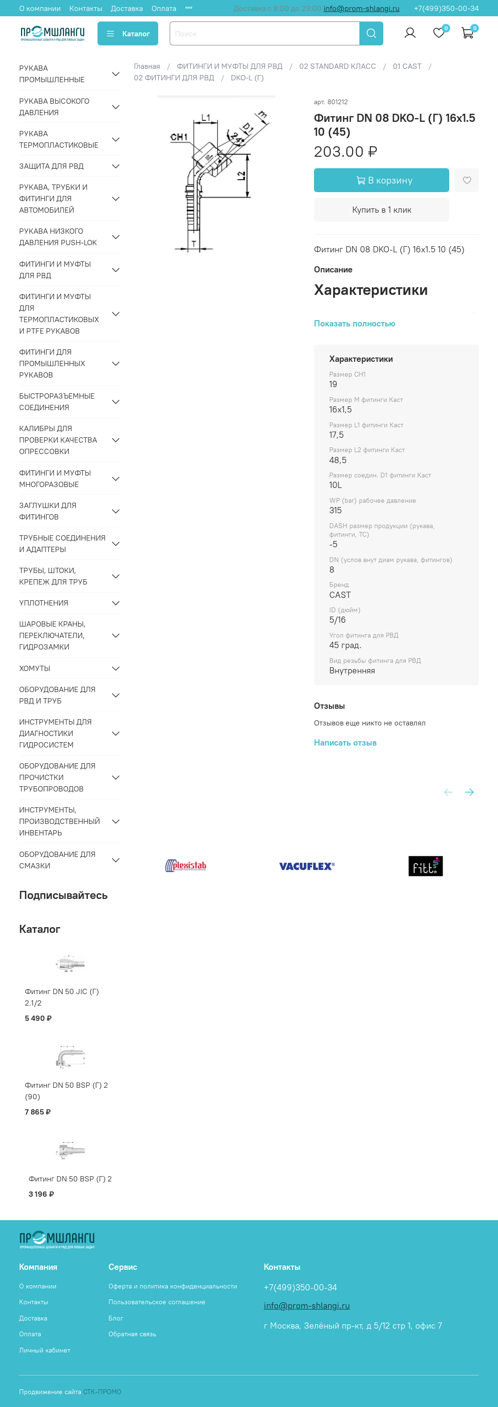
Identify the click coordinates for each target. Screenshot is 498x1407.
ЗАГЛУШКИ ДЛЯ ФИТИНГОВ (47, 510)
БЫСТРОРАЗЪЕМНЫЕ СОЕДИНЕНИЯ (57, 401)
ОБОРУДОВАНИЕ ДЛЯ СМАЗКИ (57, 859)
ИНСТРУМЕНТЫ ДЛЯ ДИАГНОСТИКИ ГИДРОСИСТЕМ (55, 733)
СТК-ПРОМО (102, 1391)
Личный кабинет (44, 1350)
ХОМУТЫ (34, 668)
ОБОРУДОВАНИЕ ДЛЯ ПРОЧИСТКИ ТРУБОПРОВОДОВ (57, 777)
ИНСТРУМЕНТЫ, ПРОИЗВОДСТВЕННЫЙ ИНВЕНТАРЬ (59, 821)
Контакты (85, 8)
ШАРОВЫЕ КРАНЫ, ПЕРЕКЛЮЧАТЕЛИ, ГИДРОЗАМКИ (52, 635)
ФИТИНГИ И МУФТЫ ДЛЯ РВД (55, 269)
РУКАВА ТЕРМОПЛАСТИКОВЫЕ (58, 139)
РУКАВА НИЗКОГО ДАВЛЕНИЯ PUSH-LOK (58, 236)
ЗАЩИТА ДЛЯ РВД (51, 166)
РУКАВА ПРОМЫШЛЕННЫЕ (52, 73)
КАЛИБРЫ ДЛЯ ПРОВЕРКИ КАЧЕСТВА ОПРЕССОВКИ (58, 439)
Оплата (164, 8)
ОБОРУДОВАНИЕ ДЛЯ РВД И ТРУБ (57, 694)
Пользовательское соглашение (157, 1302)
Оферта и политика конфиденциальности (172, 1286)
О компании (40, 8)
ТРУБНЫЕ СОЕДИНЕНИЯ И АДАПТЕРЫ (62, 543)
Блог (115, 1318)
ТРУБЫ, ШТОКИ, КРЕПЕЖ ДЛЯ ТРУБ (53, 575)
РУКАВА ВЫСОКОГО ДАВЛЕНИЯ (54, 106)
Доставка (127, 8)
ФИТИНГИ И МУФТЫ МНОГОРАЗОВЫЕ (55, 478)
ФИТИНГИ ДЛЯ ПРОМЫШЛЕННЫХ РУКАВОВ (52, 363)
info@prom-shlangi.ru (362, 8)
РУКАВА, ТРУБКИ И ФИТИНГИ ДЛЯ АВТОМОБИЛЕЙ (53, 198)
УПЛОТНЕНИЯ (43, 602)
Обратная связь (132, 1334)
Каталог (128, 33)
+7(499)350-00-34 (446, 8)
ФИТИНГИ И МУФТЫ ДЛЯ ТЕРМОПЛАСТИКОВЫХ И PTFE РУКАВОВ (59, 314)
